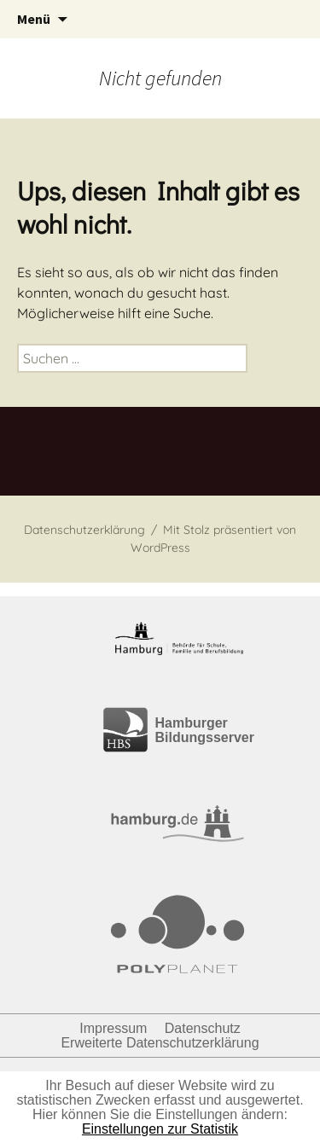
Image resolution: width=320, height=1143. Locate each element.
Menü (33, 18)
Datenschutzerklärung (84, 529)
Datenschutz (203, 1028)
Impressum (113, 1028)
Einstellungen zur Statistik (160, 1129)
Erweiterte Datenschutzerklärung (160, 1043)
